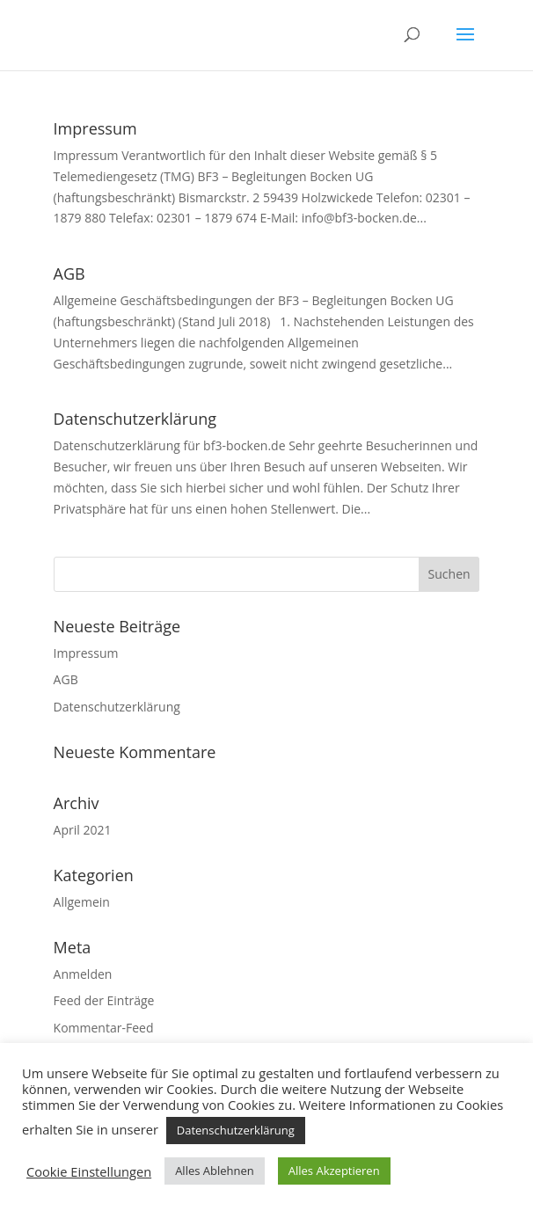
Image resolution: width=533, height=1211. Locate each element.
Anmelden (83, 974)
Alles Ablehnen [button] (214, 1170)
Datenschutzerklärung (135, 418)
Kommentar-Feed (104, 1027)
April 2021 (83, 829)
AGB (69, 273)
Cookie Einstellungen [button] (88, 1171)
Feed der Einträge (104, 1000)
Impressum (95, 128)
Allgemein (82, 902)
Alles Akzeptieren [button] (334, 1170)
